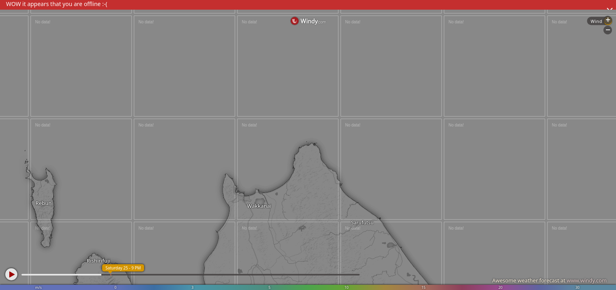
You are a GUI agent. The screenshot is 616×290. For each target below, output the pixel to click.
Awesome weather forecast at (549, 280)
